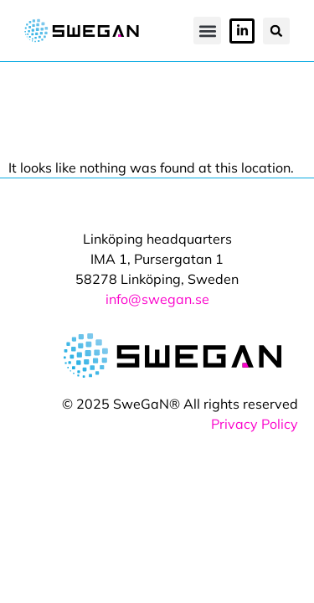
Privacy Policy (254, 423)
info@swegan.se (157, 299)
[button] (207, 30)
